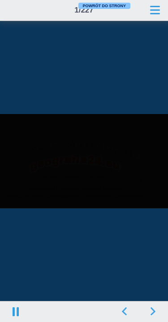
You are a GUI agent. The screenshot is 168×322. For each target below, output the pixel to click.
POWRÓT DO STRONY (104, 6)
